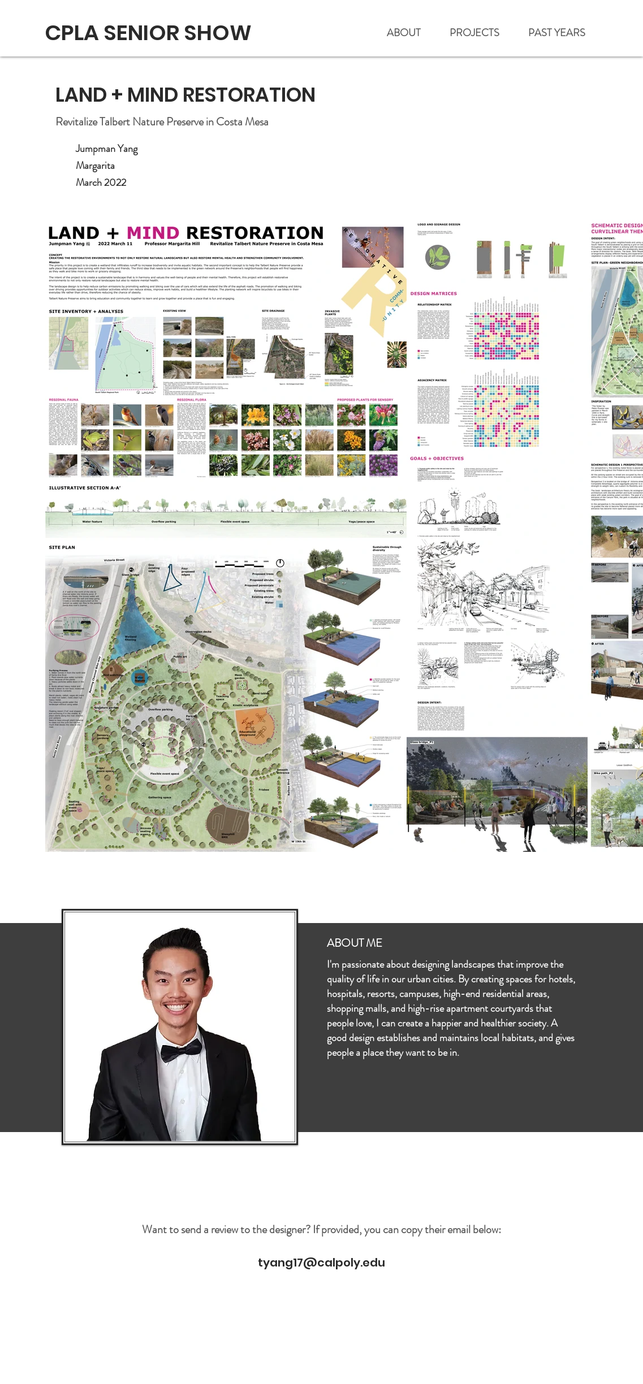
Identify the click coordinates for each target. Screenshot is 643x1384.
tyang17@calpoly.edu (321, 1262)
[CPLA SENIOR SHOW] (149, 33)
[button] (556, 33)
